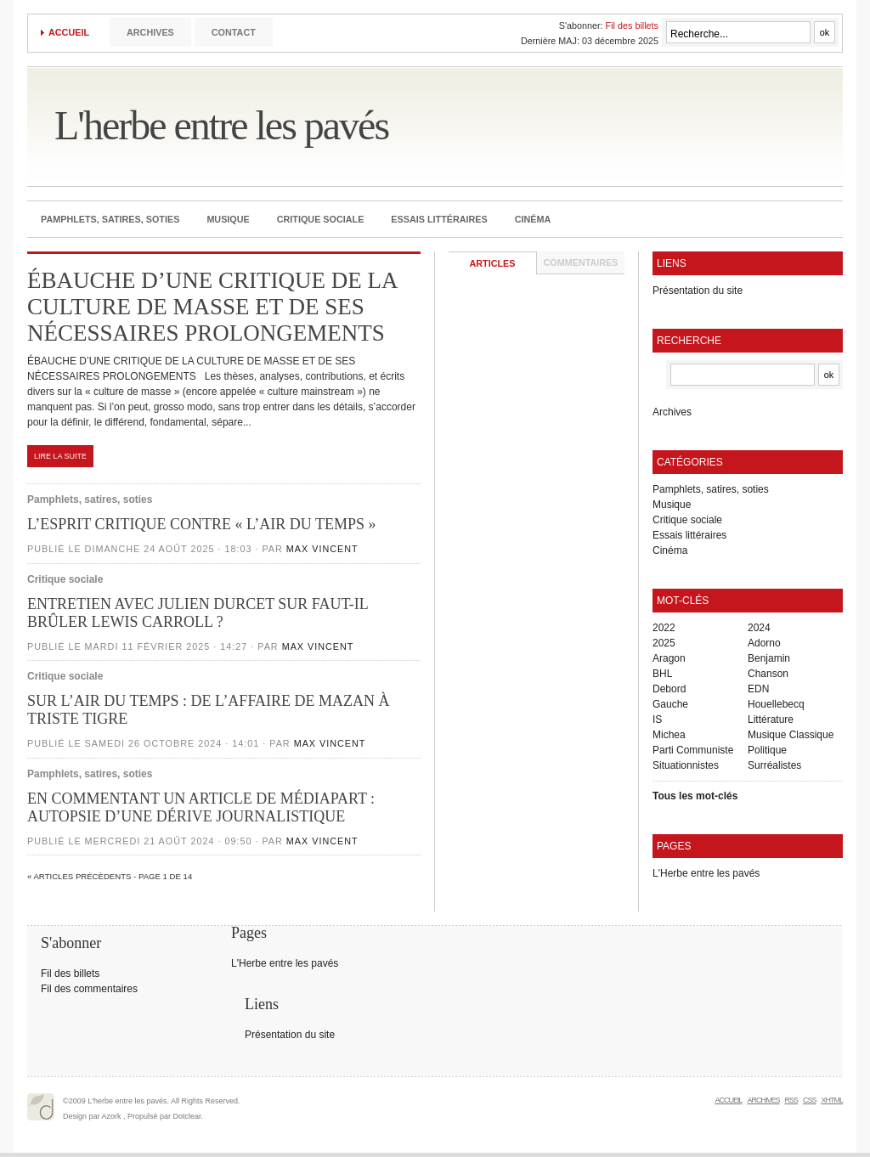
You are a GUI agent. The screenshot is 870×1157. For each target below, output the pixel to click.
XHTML (832, 1100)
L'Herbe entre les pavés (706, 873)
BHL (662, 674)
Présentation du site (697, 290)
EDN (758, 689)
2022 (663, 628)
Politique (767, 750)
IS (657, 719)
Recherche (689, 341)
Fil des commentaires (89, 989)
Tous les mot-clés (694, 796)
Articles (493, 263)
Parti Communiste (692, 750)
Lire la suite (60, 456)
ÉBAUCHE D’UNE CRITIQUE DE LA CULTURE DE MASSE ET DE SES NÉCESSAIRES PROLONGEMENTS (212, 307)
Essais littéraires (439, 219)
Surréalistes (774, 765)
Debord (669, 689)
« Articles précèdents (79, 876)
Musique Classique (790, 735)
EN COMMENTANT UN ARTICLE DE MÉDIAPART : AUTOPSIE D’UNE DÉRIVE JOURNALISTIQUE (201, 807)
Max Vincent (322, 549)
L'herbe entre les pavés (221, 125)
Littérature (771, 719)
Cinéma (533, 219)
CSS (809, 1100)
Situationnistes (685, 765)
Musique (227, 219)
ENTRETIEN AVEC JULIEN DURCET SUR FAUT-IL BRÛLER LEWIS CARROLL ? (197, 612)
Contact (234, 32)
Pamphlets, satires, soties (110, 219)
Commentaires (581, 262)
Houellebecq (776, 704)
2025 (663, 643)
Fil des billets (632, 25)
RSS (791, 1100)
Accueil (68, 32)
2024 (759, 628)
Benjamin (769, 658)
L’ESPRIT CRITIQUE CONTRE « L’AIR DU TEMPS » (201, 524)
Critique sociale (320, 219)
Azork (111, 1116)
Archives (150, 32)
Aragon (669, 658)
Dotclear (187, 1116)
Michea (669, 735)
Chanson (768, 674)
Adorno (764, 643)
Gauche (670, 704)
